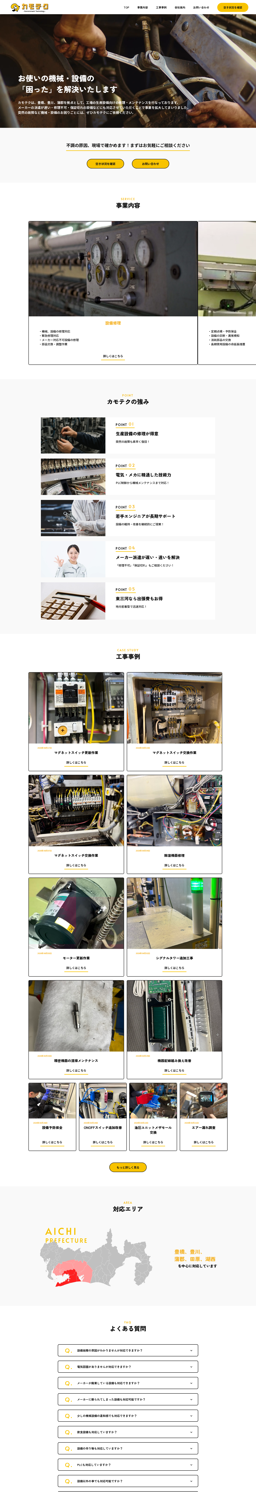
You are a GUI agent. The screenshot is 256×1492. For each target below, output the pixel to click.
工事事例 (161, 7)
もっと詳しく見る (128, 836)
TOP (126, 7)
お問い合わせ (201, 7)
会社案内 (180, 7)
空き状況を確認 (232, 7)
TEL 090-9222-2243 (40, 1454)
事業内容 (142, 7)
